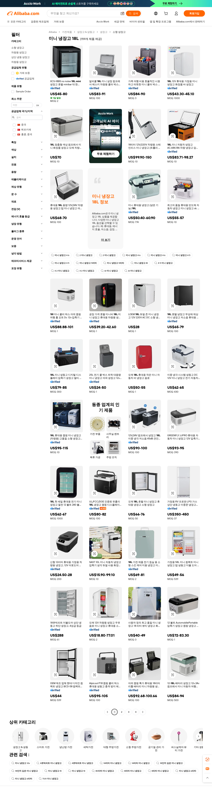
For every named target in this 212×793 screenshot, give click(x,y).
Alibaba (53, 32)
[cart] (166, 14)
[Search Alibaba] (84, 13)
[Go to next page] (143, 712)
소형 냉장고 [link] (119, 32)
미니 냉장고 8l (139, 263)
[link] (207, 759)
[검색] (133, 13)
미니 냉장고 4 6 (60, 255)
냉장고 (103, 32)
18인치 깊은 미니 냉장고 (169, 763)
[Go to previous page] (107, 712)
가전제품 (67, 32)
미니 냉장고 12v (20, 763)
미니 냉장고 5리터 (86, 263)
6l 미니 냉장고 (109, 270)
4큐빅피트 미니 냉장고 (49, 763)
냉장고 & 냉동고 (86, 32)
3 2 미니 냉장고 (60, 270)
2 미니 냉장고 (84, 255)
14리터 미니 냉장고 (110, 763)
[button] (122, 13)
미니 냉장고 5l (53, 771)
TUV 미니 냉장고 (48, 778)
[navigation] (27, 372)
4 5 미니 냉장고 (163, 263)
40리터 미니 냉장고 (103, 771)
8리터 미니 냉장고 (131, 771)
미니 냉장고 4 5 (181, 255)
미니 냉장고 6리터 (185, 771)
